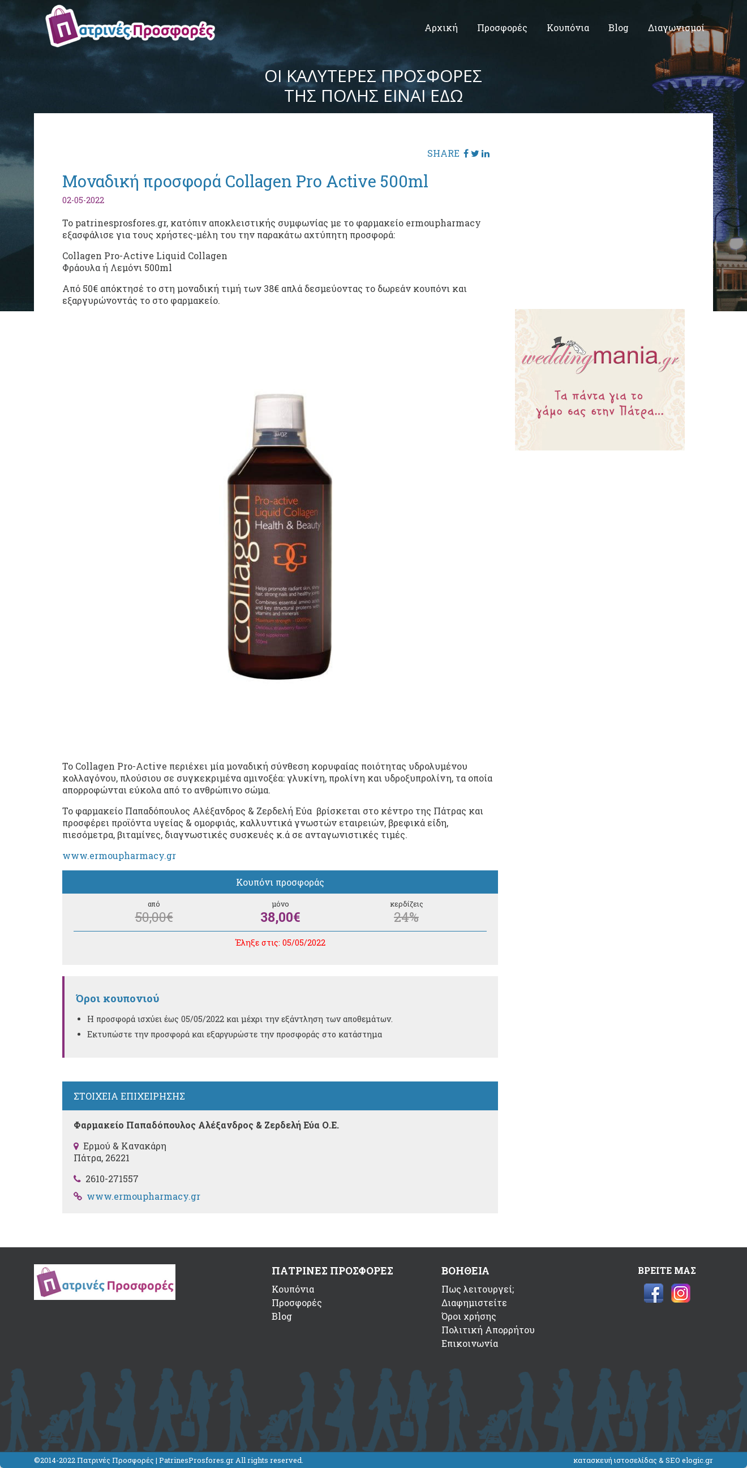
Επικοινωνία (469, 1343)
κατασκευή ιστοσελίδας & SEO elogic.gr (643, 1460)
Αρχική (441, 27)
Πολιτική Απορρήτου (488, 1330)
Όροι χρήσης (468, 1316)
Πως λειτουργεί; (477, 1289)
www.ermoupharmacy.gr (119, 855)
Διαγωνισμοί (676, 27)
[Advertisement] (600, 212)
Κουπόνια (568, 27)
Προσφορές (502, 27)
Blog (618, 27)
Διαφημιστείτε (474, 1302)
